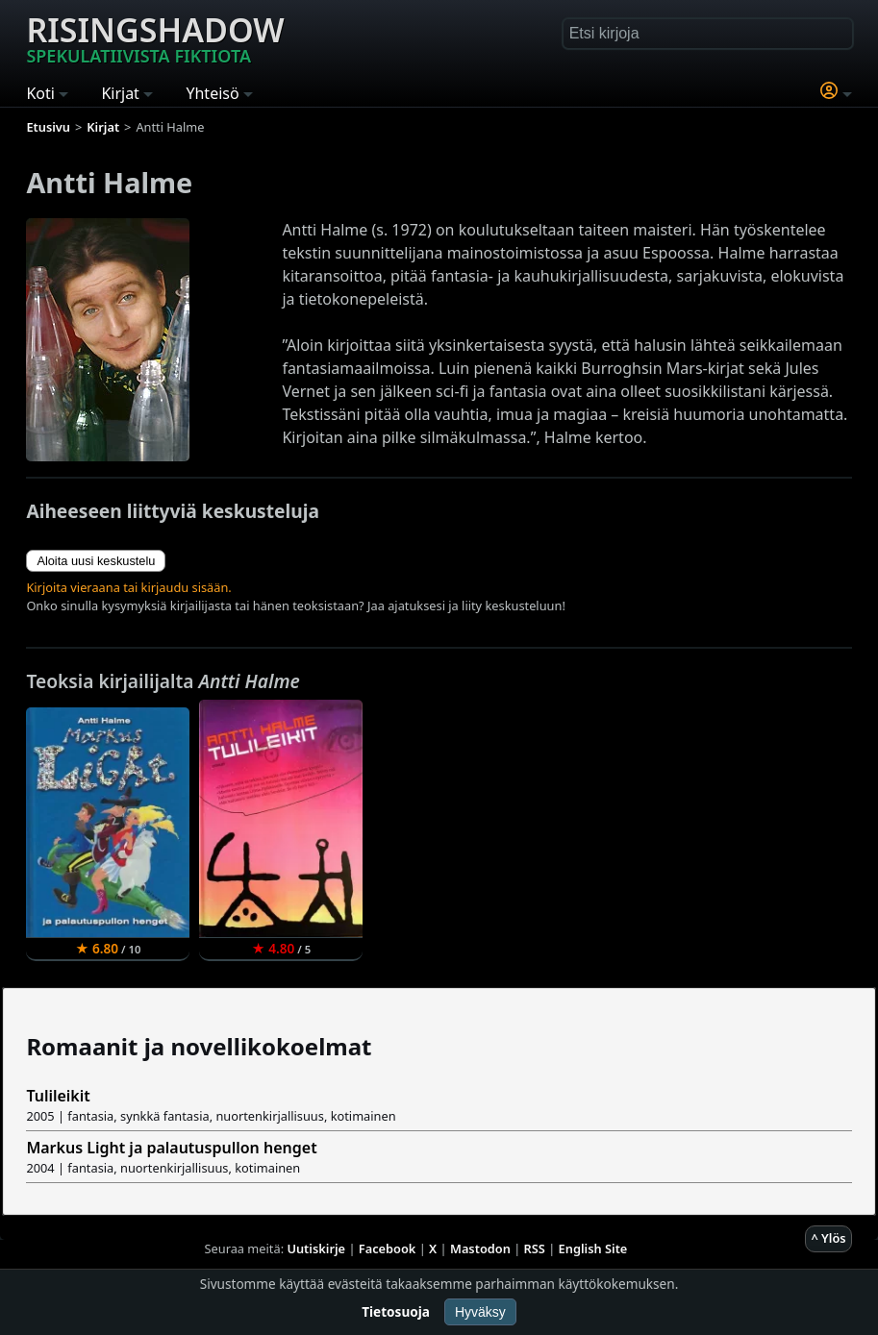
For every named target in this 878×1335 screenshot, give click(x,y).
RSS (534, 1248)
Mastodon (480, 1248)
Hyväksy (480, 1312)
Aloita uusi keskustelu (96, 561)
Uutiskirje (316, 1248)
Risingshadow (155, 37)
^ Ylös (828, 1238)
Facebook (387, 1248)
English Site (593, 1248)
